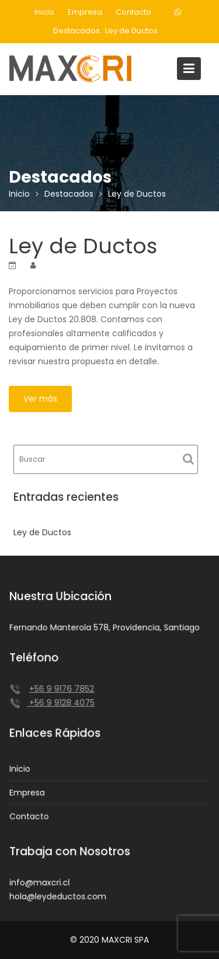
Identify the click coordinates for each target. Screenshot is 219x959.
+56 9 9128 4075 (61, 703)
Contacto (133, 12)
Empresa (85, 12)
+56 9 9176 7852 (62, 689)
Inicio (44, 12)
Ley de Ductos (131, 30)
